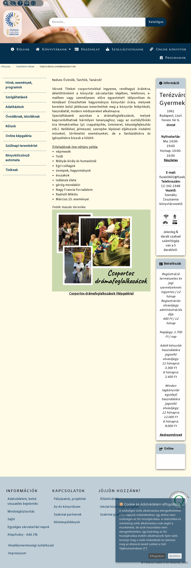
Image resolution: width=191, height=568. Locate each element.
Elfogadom (157, 556)
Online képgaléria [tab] (18, 136)
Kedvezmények (170, 435)
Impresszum (17, 553)
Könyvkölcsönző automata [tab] (17, 158)
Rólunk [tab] (10, 126)
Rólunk (20, 49)
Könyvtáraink (51, 49)
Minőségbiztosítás (21, 512)
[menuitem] (20, 49)
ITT (145, 548)
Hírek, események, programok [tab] (18, 85)
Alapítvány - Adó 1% (22, 535)
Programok (173, 58)
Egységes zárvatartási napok (28, 527)
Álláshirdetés (109, 499)
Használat (87, 49)
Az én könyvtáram (67, 507)
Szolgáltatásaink (125, 49)
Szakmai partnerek (68, 515)
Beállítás (174, 556)
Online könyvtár (168, 49)
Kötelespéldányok (67, 522)
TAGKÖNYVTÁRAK (25, 67)
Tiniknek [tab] (11, 170)
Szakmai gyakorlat (113, 515)
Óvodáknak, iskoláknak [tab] (22, 117)
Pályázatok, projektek (70, 499)
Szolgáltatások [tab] (16, 97)
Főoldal (6, 67)
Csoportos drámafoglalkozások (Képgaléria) (101, 253)
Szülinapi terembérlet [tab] (21, 146)
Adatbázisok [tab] (14, 107)
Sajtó (11, 519)
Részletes (171, 160)
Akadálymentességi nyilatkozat (31, 546)
